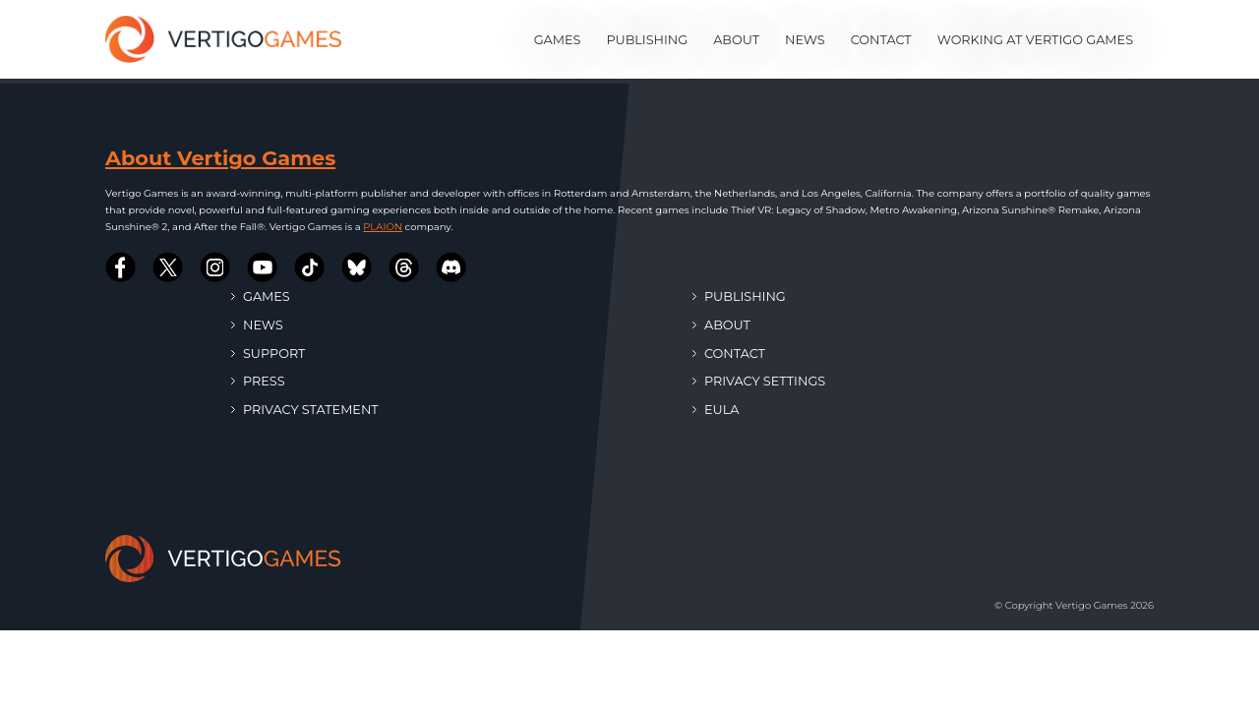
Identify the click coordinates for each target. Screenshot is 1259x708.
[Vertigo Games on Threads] (404, 267)
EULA (715, 409)
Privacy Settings (758, 381)
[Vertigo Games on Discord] (451, 267)
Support (268, 353)
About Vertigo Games (220, 158)
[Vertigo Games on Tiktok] (310, 267)
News (805, 39)
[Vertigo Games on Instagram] (215, 267)
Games (557, 39)
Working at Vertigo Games (1035, 39)
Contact (881, 39)
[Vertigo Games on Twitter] (168, 267)
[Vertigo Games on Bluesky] (357, 267)
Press (258, 381)
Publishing (647, 39)
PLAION (382, 226)
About (736, 39)
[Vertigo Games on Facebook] (121, 267)
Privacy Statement (305, 409)
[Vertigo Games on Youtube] (262, 267)
